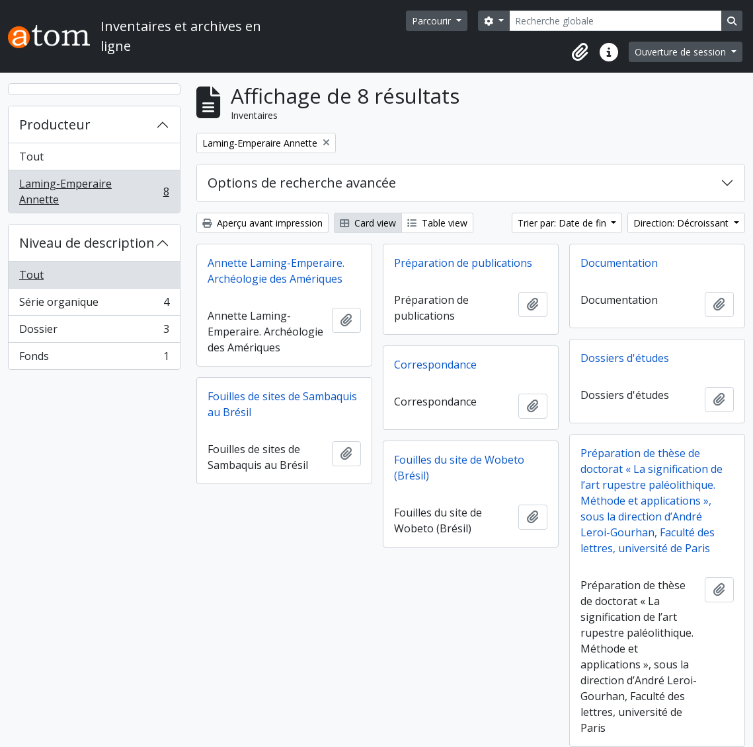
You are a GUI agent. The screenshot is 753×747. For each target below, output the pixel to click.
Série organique (94, 305)
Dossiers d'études (624, 358)
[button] (579, 52)
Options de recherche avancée (302, 183)
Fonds (94, 358)
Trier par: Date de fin (563, 223)
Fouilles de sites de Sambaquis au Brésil (282, 404)
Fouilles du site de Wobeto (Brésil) (459, 467)
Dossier (94, 332)
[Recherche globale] (615, 21)
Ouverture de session (682, 52)
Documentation (619, 263)
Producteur (55, 124)
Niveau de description (87, 243)
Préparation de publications (463, 263)
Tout (31, 156)
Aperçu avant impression (262, 223)
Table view (437, 223)
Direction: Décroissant (682, 223)
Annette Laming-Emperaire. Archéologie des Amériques (276, 271)
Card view (368, 223)
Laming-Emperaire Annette (94, 191)
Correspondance (435, 364)
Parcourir (433, 21)
